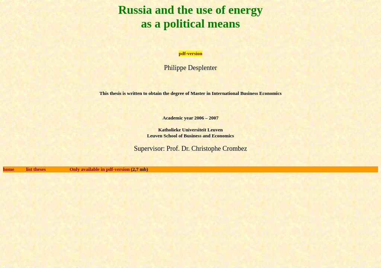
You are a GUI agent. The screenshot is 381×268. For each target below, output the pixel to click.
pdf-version (190, 53)
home (8, 169)
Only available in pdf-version (99, 169)
